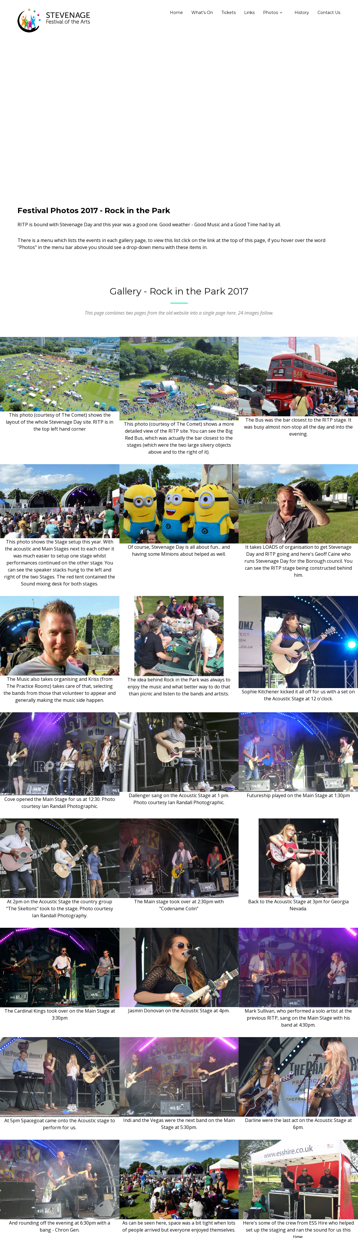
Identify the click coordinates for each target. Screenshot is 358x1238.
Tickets (228, 12)
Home (176, 12)
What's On (202, 12)
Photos (270, 12)
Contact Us (329, 12)
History (301, 12)
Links (249, 12)
